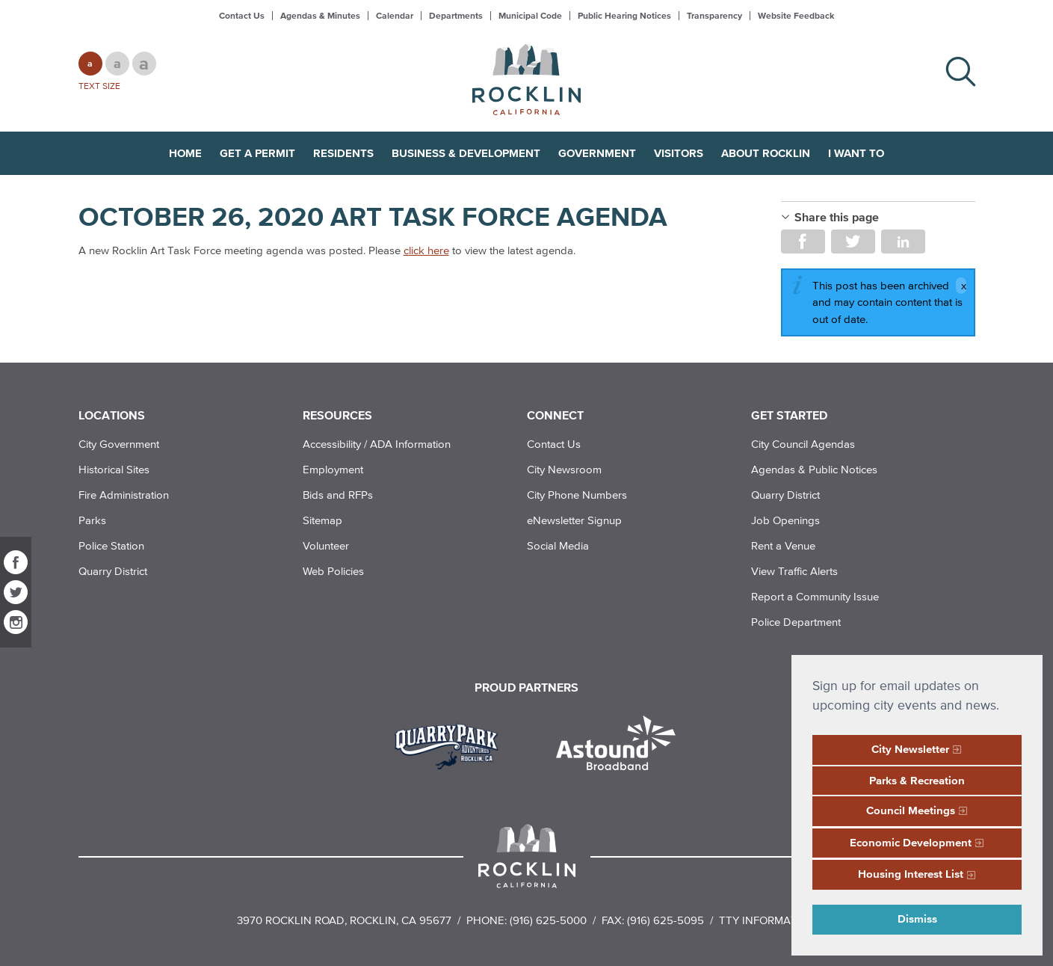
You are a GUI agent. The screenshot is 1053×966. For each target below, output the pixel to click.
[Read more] (451, 745)
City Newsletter (910, 748)
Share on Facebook (803, 241)
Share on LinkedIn (903, 241)
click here (426, 250)
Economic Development (911, 842)
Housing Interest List (910, 873)
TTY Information (768, 920)
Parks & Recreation (917, 780)
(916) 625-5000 (548, 920)
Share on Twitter (853, 241)
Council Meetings (910, 810)
